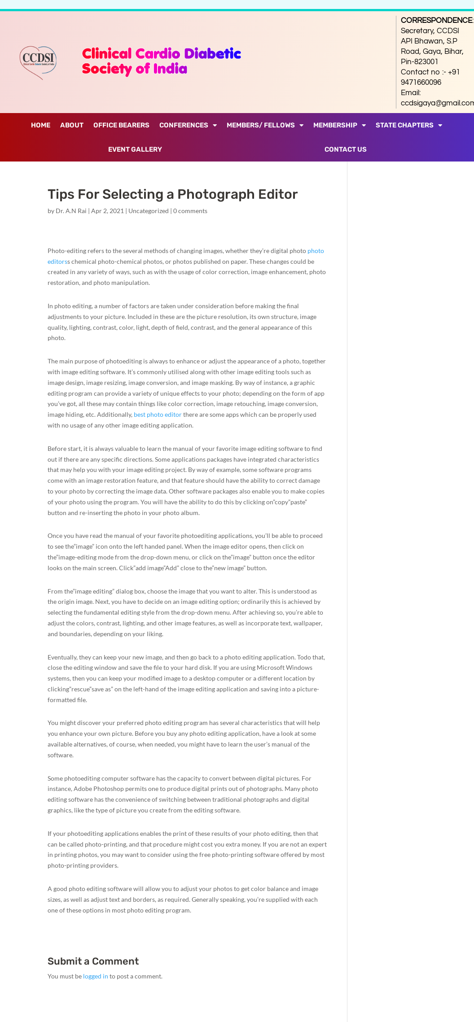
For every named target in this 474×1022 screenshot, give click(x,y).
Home (40, 125)
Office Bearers (121, 125)
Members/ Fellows (265, 125)
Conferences (188, 125)
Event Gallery (135, 149)
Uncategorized (148, 210)
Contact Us (346, 149)
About (71, 125)
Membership (339, 125)
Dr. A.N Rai (71, 210)
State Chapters (409, 125)
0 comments (190, 210)
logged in (95, 976)
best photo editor (158, 414)
